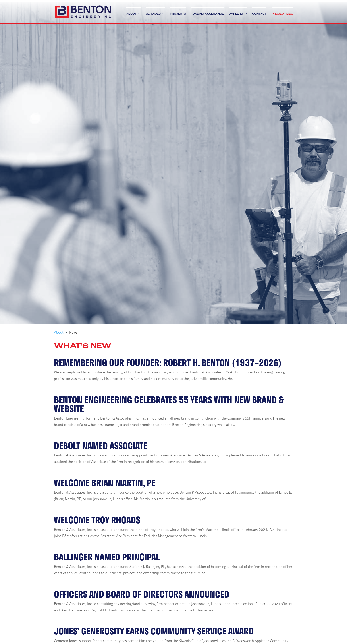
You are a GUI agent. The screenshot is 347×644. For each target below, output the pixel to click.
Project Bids (282, 14)
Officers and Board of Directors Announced (141, 594)
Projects (178, 14)
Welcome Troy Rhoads (97, 520)
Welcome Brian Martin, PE (104, 482)
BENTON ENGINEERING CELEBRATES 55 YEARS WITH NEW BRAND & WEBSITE (169, 404)
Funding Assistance (207, 14)
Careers (236, 14)
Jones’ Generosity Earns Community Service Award (154, 631)
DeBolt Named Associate (100, 445)
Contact (259, 14)
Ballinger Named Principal (107, 557)
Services (153, 14)
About (131, 14)
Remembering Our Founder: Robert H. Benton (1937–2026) (167, 362)
